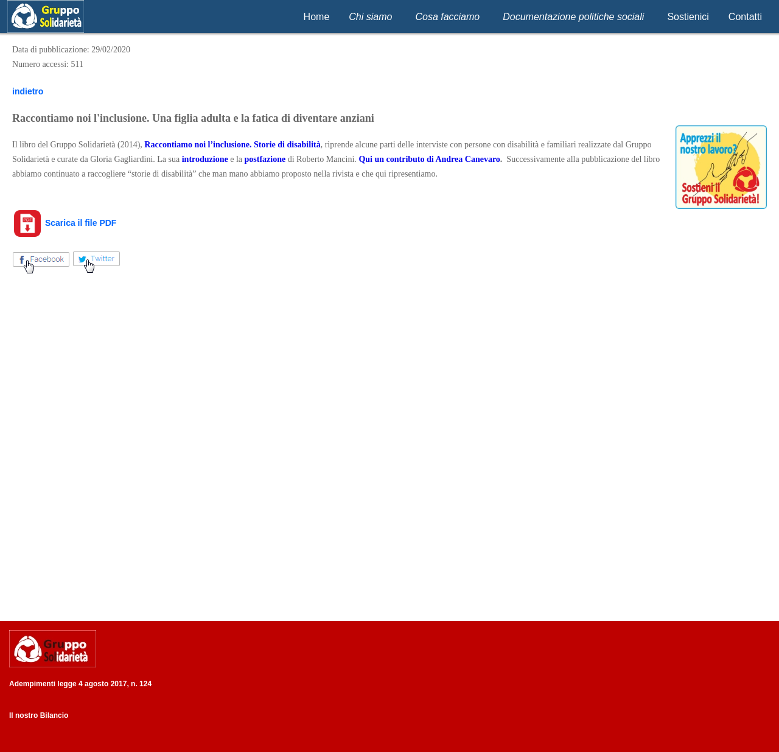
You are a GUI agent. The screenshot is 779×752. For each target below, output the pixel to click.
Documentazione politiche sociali (573, 17)
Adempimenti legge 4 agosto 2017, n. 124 (80, 684)
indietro (27, 91)
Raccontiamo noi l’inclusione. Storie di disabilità (232, 144)
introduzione (205, 159)
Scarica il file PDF (64, 223)
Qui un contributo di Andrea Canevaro (429, 159)
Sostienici (687, 17)
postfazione (265, 159)
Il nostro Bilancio (38, 715)
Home (317, 17)
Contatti (745, 17)
